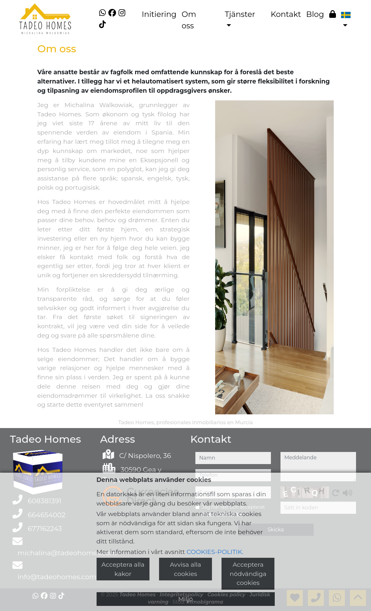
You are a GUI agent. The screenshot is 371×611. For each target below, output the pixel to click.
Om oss (189, 20)
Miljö (185, 599)
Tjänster (240, 14)
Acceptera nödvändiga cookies (248, 574)
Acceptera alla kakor (122, 569)
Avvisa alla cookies (185, 569)
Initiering (159, 14)
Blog (315, 14)
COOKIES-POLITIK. (214, 552)
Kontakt (286, 14)
